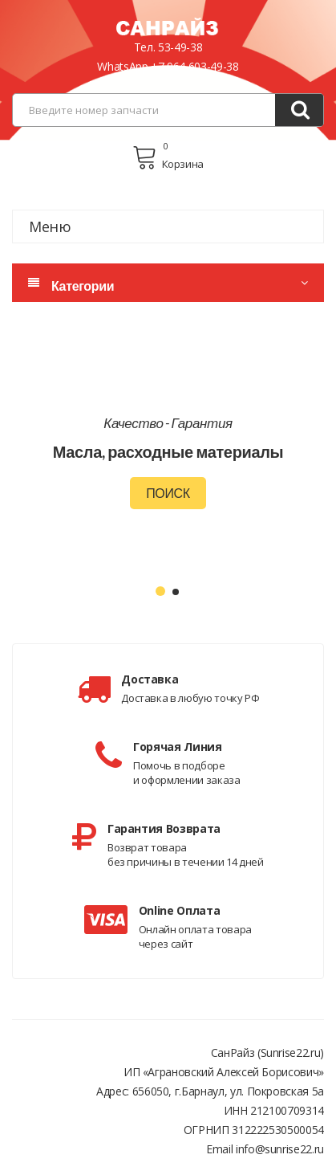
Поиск (168, 492)
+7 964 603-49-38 (194, 66)
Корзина (168, 157)
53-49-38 (180, 47)
